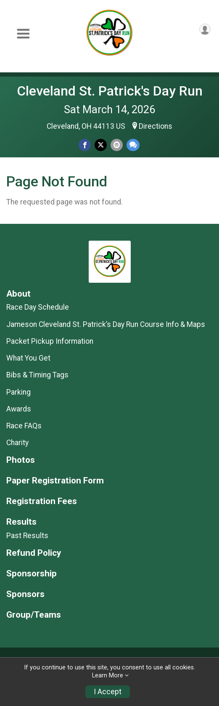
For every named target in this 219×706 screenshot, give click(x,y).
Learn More (107, 675)
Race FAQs (24, 426)
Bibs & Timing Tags (37, 375)
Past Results (27, 535)
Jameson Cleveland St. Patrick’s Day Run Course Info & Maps (105, 324)
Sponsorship (31, 574)
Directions (155, 126)
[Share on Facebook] (85, 145)
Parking (18, 392)
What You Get (28, 358)
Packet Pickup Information (49, 341)
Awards (18, 409)
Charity (17, 442)
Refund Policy (33, 553)
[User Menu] (205, 29)
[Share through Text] (133, 145)
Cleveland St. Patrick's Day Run (110, 91)
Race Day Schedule (37, 307)
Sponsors (25, 594)
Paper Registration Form (55, 481)
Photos (20, 460)
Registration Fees (41, 501)
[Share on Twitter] (101, 145)
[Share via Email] (117, 145)
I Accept (107, 691)
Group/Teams (33, 615)
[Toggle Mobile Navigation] (23, 33)
